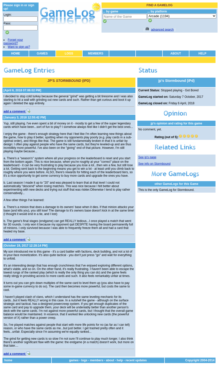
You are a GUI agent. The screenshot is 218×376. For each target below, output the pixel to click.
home (8, 360)
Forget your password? (13, 41)
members (96, 360)
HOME (15, 53)
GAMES (42, 53)
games (74, 360)
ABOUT (175, 53)
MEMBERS (95, 53)
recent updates (136, 360)
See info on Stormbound (154, 163)
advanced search (162, 29)
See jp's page (147, 157)
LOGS (69, 53)
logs (84, 360)
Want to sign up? (19, 47)
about (110, 360)
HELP (202, 53)
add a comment (16, 111)
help (120, 360)
